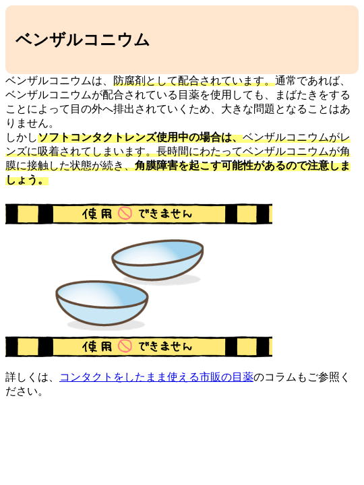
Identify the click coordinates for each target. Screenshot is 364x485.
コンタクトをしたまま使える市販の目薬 (156, 377)
